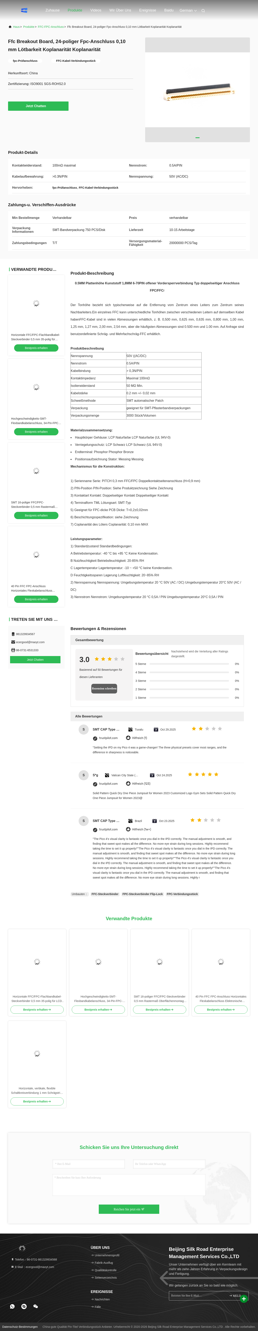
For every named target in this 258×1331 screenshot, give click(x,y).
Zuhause (53, 10)
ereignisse (147, 10)
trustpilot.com (108, 738)
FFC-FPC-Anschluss (51, 26)
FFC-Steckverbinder (105, 894)
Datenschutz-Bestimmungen (20, 1326)
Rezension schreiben (104, 688)
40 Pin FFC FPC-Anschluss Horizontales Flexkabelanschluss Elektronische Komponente (31, 591)
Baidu (169, 10)
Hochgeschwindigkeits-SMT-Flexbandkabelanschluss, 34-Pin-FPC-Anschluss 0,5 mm (35, 423)
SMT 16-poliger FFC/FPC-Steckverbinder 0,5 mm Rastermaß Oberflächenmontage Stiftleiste (33, 507)
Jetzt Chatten (38, 106)
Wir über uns (120, 10)
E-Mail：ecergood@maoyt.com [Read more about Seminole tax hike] (32, 1267)
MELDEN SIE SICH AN (237, 1295)
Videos (95, 10)
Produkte (75, 10)
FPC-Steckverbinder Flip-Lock (143, 894)
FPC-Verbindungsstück (182, 894)
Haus (16, 26)
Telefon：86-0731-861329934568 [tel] (34, 1259)
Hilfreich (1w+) (141, 829)
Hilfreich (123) (141, 784)
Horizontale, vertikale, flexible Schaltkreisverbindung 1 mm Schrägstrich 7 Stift (37, 1091)
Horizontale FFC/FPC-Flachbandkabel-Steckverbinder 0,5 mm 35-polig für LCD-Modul (35, 339)
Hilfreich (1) (139, 738)
